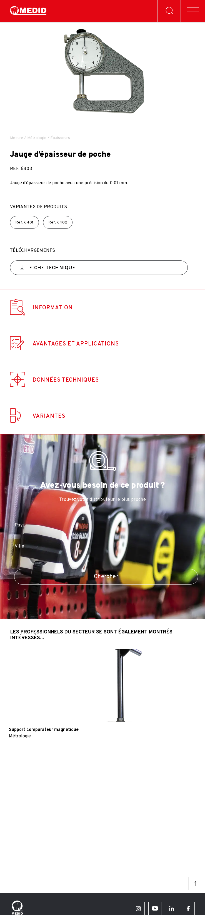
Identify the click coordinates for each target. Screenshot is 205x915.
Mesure (16, 138)
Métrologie (37, 138)
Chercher (106, 576)
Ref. (24, 222)
